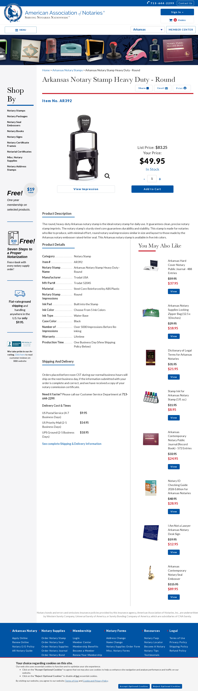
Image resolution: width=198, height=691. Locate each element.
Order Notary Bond (53, 654)
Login (76, 638)
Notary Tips (151, 650)
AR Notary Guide (22, 650)
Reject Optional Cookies (166, 686)
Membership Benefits (85, 646)
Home (46, 70)
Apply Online (20, 638)
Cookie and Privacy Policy (95, 680)
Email (162, 88)
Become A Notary (154, 646)
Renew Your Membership (87, 654)
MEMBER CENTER (181, 29)
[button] (177, 12)
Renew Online (20, 642)
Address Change (116, 638)
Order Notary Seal (53, 642)
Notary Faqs (151, 638)
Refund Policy (178, 650)
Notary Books (15, 130)
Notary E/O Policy (23, 646)
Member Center (82, 642)
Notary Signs (14, 136)
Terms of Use (71, 680)
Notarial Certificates (19, 151)
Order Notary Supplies (55, 646)
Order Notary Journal (54, 650)
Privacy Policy (178, 642)
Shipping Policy (179, 646)
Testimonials (151, 654)
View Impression (86, 189)
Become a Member (84, 650)
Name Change (114, 642)
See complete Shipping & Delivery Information (71, 443)
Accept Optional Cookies (134, 686)
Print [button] (181, 88)
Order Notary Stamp (54, 638)
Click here (20, 354)
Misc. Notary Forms (118, 650)
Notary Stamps (16, 110)
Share (143, 88)
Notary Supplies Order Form (123, 646)
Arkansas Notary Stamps (67, 70)
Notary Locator (153, 642)
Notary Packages (17, 116)
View (173, 291)
